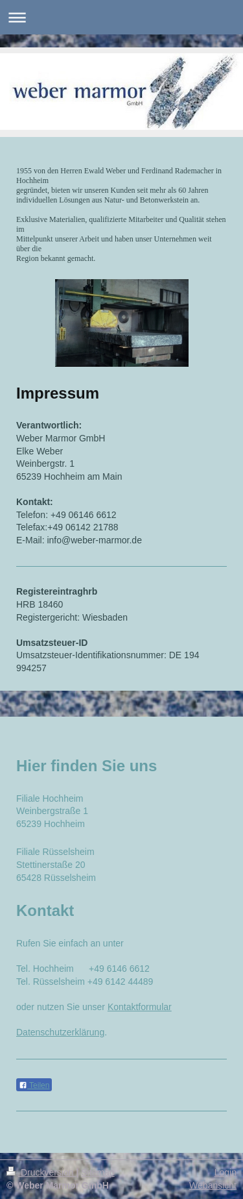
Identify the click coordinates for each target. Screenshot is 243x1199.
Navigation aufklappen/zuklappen (121, 17)
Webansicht (213, 1185)
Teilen (34, 1085)
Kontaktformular (140, 1007)
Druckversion (41, 1172)
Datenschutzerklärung (60, 1032)
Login (225, 1172)
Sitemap (97, 1172)
